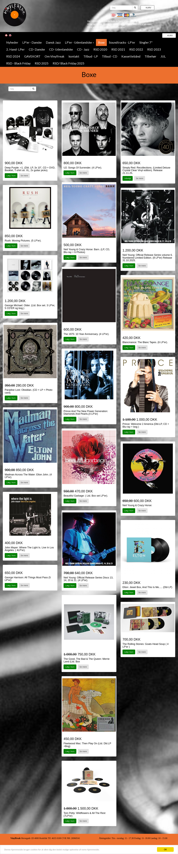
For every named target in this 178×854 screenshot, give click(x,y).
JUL (163, 56)
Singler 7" (146, 42)
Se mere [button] (24, 175)
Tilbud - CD (109, 56)
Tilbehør (150, 56)
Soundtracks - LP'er (122, 42)
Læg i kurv (11, 175)
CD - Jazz (83, 49)
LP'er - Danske (32, 42)
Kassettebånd (130, 56)
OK (165, 849)
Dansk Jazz (53, 42)
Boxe (101, 42)
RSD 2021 (118, 49)
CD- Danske (37, 49)
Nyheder (12, 42)
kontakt (74, 56)
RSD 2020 (100, 49)
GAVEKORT (32, 56)
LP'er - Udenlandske (79, 42)
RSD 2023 (154, 49)
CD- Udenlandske (61, 49)
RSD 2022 (136, 49)
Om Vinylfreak (54, 56)
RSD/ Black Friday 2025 (68, 63)
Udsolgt (127, 178)
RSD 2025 (42, 63)
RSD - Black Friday (18, 63)
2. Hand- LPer (15, 49)
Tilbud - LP (90, 56)
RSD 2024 (13, 56)
